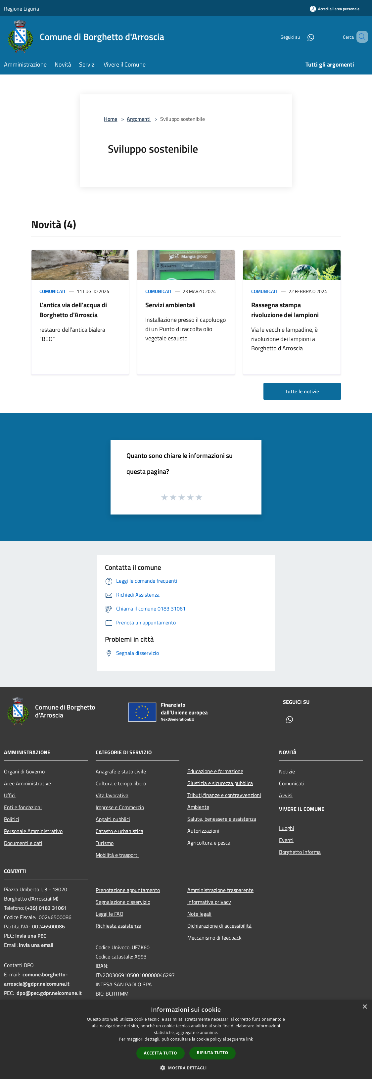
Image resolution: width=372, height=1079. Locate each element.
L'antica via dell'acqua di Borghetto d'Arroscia (73, 310)
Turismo (105, 843)
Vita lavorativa (112, 795)
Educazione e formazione (215, 771)
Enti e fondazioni (23, 807)
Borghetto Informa (300, 852)
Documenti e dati (23, 843)
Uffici (10, 795)
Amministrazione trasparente (220, 890)
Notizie (287, 771)
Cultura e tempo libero (121, 783)
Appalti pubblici (113, 819)
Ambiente (198, 807)
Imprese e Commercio (120, 807)
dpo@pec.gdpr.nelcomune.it (49, 993)
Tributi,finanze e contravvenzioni (224, 795)
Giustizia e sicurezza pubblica (220, 783)
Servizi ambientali (170, 305)
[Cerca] (360, 37)
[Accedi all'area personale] (334, 9)
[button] (186, 1067)
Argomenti (139, 119)
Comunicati (52, 291)
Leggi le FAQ (109, 914)
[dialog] (186, 1039)
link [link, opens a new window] (249, 1039)
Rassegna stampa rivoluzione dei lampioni (285, 310)
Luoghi (286, 828)
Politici (11, 819)
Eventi (286, 840)
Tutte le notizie (302, 391)
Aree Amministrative (27, 783)
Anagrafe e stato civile (121, 771)
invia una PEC (30, 936)
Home (110, 119)
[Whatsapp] (301, 36)
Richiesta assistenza (118, 926)
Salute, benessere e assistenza (221, 819)
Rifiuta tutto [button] (212, 1052)
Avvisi (286, 795)
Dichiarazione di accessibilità (219, 926)
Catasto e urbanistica (119, 831)
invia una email (36, 945)
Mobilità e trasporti (117, 855)
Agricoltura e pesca (208, 843)
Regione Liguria (21, 9)
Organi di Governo (24, 771)
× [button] (364, 1007)
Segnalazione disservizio (123, 902)
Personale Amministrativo (33, 831)
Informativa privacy (209, 902)
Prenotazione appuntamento (128, 890)
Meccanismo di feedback (214, 938)
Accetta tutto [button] (160, 1053)
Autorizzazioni (203, 831)
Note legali (199, 914)
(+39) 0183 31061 (46, 908)
